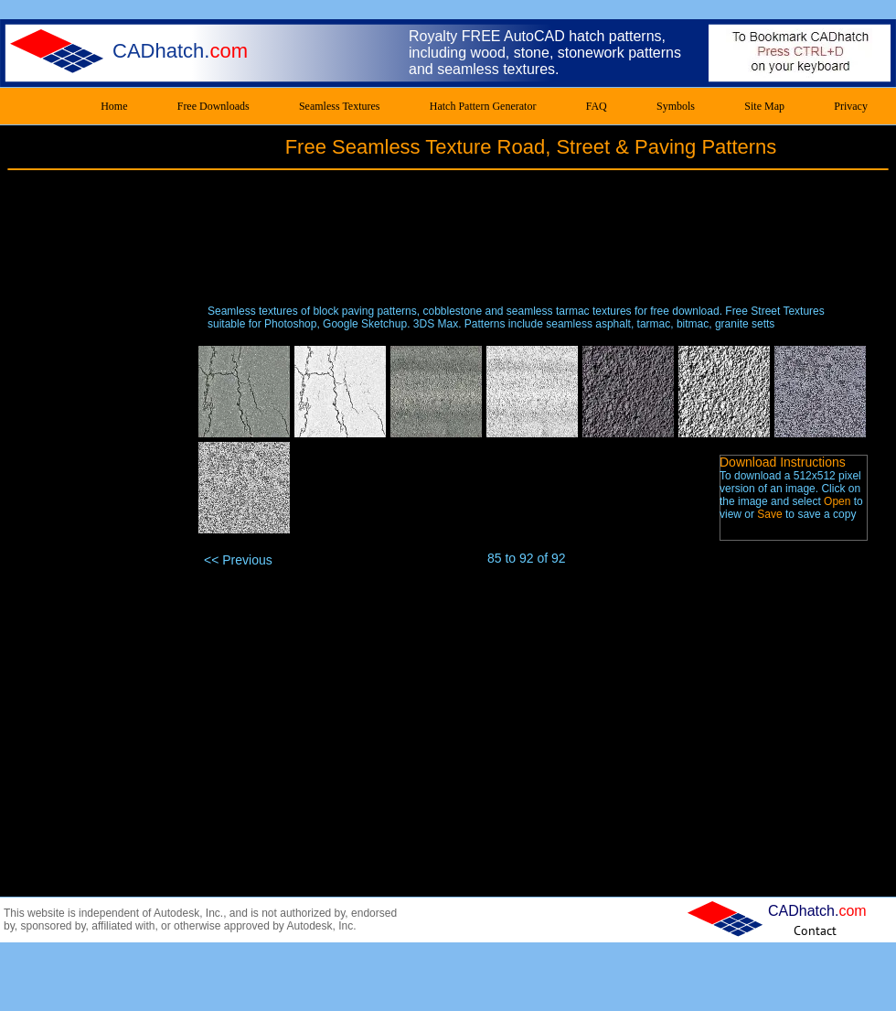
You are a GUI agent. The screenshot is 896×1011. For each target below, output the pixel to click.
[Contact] (815, 930)
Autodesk (176, 913)
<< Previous (238, 560)
